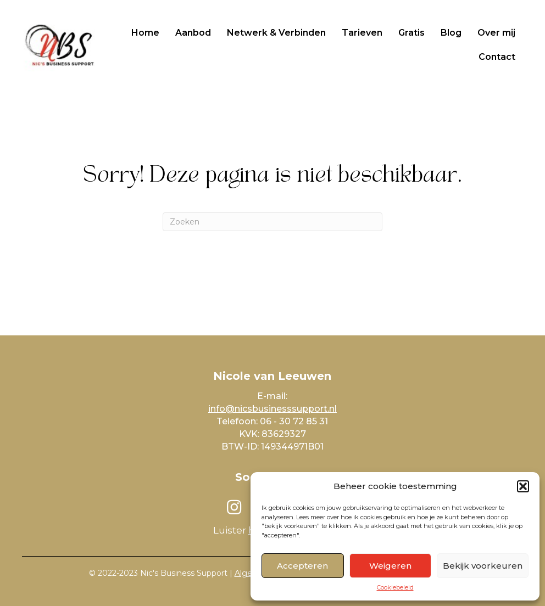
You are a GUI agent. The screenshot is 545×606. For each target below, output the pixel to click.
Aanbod (193, 32)
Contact (497, 57)
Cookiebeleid (395, 587)
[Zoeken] (272, 221)
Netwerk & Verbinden (276, 32)
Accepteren (302, 565)
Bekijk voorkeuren (482, 565)
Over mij (496, 32)
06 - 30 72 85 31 (294, 421)
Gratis (411, 32)
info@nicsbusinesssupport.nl (272, 408)
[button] (523, 486)
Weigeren (390, 565)
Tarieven (362, 32)
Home (145, 32)
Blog (451, 32)
